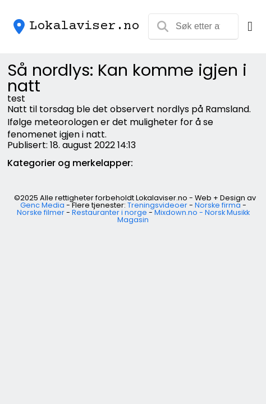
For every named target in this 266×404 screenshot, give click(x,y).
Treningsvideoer (157, 205)
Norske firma (218, 205)
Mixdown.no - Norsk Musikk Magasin (183, 216)
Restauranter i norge (109, 212)
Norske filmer (41, 212)
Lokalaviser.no (84, 26)
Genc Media (42, 205)
